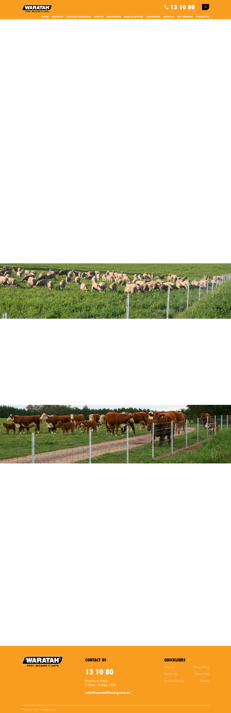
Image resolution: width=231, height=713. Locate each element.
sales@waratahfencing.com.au (107, 692)
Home (45, 17)
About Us (168, 17)
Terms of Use (202, 674)
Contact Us (202, 17)
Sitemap (204, 681)
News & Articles (133, 17)
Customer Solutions (78, 17)
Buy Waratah (185, 17)
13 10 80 (179, 7)
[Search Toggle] (205, 7)
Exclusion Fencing (174, 681)
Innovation (114, 17)
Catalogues (153, 17)
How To (98, 17)
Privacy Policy (201, 667)
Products (57, 17)
